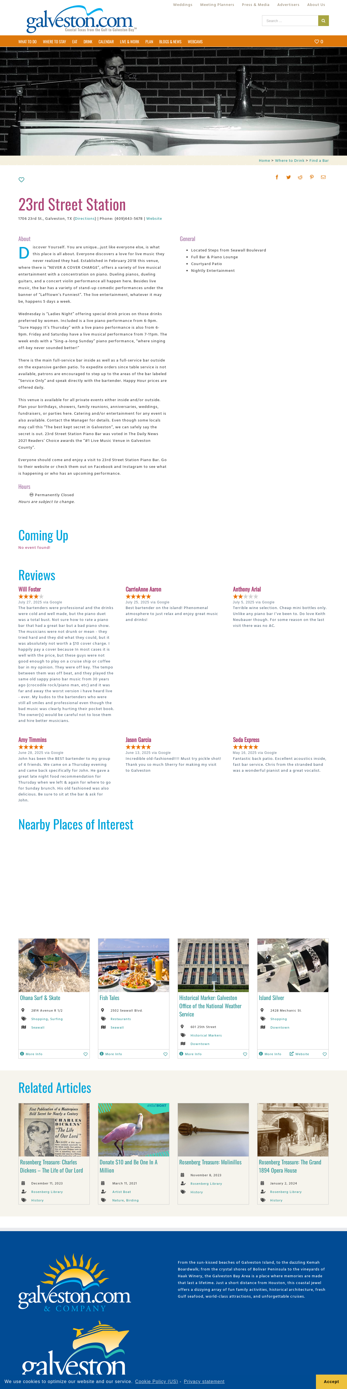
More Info (31, 1053)
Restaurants (121, 1018)
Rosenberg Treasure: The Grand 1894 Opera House (290, 1166)
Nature (118, 1200)
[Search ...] (290, 20)
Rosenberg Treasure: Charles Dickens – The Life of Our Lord (51, 1166)
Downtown (200, 1043)
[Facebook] (277, 177)
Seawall (38, 1027)
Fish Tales (109, 997)
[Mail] (323, 177)
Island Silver (271, 997)
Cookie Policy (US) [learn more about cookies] (156, 1381)
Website (154, 218)
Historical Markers (206, 1035)
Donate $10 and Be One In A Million (129, 1166)
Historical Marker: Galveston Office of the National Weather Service (210, 1005)
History (37, 1200)
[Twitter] (288, 177)
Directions (85, 218)
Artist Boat (121, 1191)
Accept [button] (331, 1381)
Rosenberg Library (47, 1191)
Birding (132, 1200)
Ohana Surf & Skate (40, 997)
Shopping (39, 1018)
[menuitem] (182, 4)
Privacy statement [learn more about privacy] (204, 1381)
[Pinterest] (311, 177)
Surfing (56, 1018)
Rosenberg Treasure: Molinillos (210, 1162)
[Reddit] (300, 177)
